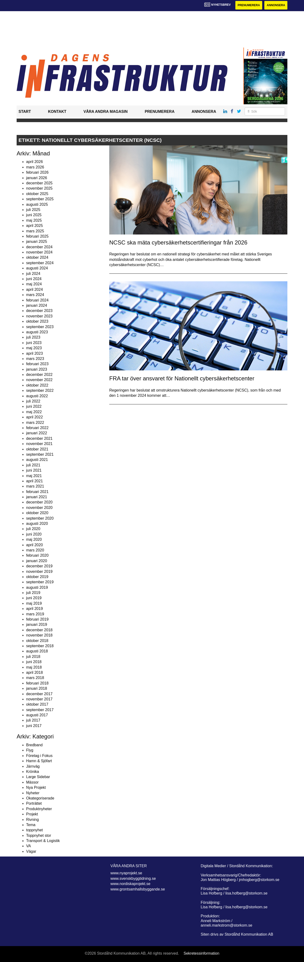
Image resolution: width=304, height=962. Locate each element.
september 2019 (40, 582)
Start (25, 112)
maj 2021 (34, 476)
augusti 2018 (37, 651)
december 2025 (39, 183)
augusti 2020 (37, 524)
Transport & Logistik (43, 841)
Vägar (31, 851)
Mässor (32, 782)
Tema (30, 825)
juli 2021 (33, 465)
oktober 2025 (37, 194)
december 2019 (39, 566)
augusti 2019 (37, 587)
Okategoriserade (40, 798)
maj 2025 (34, 220)
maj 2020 (34, 539)
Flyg (29, 750)
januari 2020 (36, 561)
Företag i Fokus (39, 756)
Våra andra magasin (105, 112)
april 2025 (34, 226)
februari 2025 (37, 236)
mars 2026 (35, 167)
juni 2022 (34, 406)
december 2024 (39, 247)
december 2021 (39, 438)
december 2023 (39, 311)
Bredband (34, 745)
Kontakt (57, 112)
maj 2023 (34, 348)
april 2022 (34, 417)
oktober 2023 (37, 321)
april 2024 (34, 289)
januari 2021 (36, 497)
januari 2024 (36, 305)
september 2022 (40, 390)
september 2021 (40, 454)
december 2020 (39, 502)
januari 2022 (36, 433)
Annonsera (276, 5)
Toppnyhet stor (38, 835)
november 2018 (39, 635)
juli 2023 (33, 337)
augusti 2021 (37, 460)
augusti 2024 (37, 268)
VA (28, 846)
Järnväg (33, 766)
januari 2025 (36, 241)
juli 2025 (33, 210)
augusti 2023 (37, 332)
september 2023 (40, 327)
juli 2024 (33, 274)
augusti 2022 (37, 396)
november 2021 (39, 444)
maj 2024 (34, 284)
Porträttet (34, 803)
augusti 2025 (37, 204)
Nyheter (32, 793)
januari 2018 (36, 688)
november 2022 (39, 380)
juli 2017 (33, 720)
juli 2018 (33, 657)
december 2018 (39, 630)
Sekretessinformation (201, 953)
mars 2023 (35, 359)
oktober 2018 (37, 641)
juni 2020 (34, 534)
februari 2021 (37, 492)
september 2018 (40, 646)
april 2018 (34, 672)
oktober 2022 (37, 385)
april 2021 (34, 481)
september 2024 (40, 263)
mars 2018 (35, 678)
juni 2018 (34, 662)
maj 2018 (34, 667)
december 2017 (39, 694)
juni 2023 (34, 343)
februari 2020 (37, 555)
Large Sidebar (38, 777)
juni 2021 (34, 470)
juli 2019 (33, 593)
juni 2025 (34, 215)
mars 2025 (35, 231)
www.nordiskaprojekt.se (130, 884)
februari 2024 (37, 300)
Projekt (32, 814)
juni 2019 (34, 598)
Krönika (32, 772)
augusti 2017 (37, 715)
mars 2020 (35, 550)
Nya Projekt (36, 787)
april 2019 (34, 609)
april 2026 (34, 162)
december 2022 (39, 375)
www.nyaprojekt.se (126, 873)
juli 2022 (33, 401)
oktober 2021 (37, 449)
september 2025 (40, 199)
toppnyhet (34, 830)
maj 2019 (34, 603)
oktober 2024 (37, 257)
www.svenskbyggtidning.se (133, 878)
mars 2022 (35, 423)
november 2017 (39, 699)
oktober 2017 (37, 704)
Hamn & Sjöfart (39, 761)
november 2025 (39, 188)
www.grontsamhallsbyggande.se (137, 889)
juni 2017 (34, 726)
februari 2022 (37, 428)
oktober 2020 (37, 513)
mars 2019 (35, 614)
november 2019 (39, 572)
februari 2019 (37, 619)
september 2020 (40, 518)
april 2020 (34, 545)
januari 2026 (36, 178)
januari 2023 (36, 369)
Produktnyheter (39, 809)
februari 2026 (37, 172)
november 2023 (39, 316)
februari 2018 (37, 683)
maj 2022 (34, 412)
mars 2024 (35, 295)
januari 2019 (36, 624)
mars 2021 (35, 486)
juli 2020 (33, 529)
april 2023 (34, 353)
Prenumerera (249, 5)
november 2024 (39, 252)
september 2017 (40, 710)
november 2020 (39, 508)
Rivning (32, 820)
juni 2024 (34, 279)
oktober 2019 (37, 577)
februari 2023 (37, 364)
